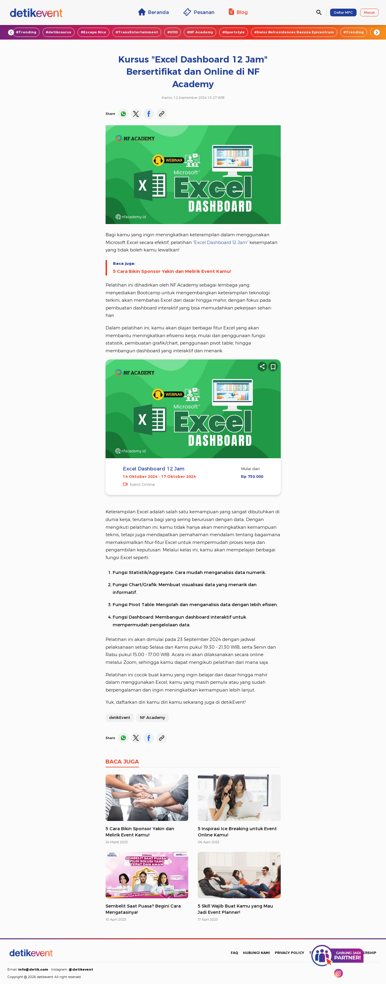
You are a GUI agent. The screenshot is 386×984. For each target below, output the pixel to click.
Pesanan (198, 12)
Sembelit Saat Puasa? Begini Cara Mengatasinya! (143, 909)
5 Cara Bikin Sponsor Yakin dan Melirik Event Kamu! (172, 271)
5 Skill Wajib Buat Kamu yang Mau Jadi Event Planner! (235, 909)
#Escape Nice (93, 32)
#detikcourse (58, 32)
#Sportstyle (233, 32)
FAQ (234, 953)
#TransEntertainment (137, 32)
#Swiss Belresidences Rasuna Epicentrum (294, 32)
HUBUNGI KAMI (256, 953)
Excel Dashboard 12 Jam (153, 469)
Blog (238, 11)
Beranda (153, 11)
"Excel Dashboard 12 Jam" (220, 242)
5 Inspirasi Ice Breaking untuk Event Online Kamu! (237, 832)
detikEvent (119, 717)
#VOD (172, 32)
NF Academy (152, 717)
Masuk (369, 12)
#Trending (26, 32)
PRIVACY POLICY (289, 953)
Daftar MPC (343, 12)
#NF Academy (200, 32)
